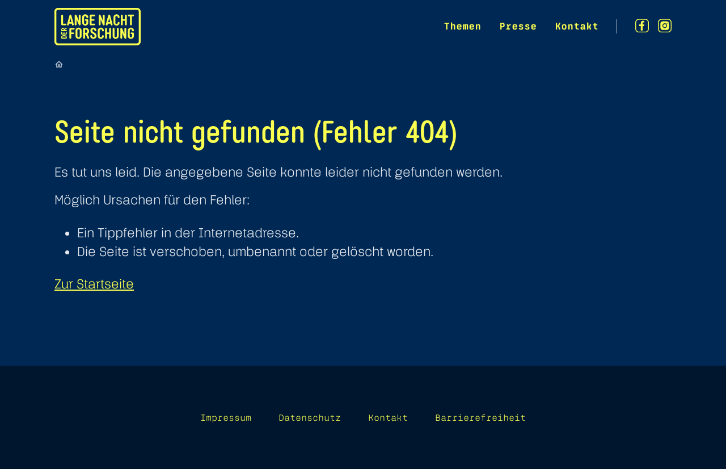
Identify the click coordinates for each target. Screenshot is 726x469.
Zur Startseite (94, 283)
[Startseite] (59, 64)
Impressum (225, 417)
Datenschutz (309, 417)
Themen (462, 26)
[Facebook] (642, 26)
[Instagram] (665, 26)
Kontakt (576, 26)
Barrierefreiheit (480, 417)
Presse (518, 26)
